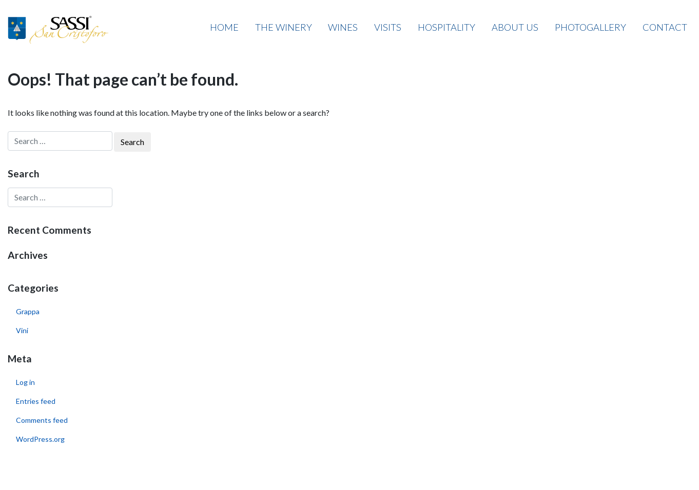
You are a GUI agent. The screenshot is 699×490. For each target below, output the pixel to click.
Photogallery (590, 27)
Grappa (28, 311)
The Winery (283, 27)
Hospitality (446, 27)
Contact (665, 27)
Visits (387, 27)
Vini (22, 330)
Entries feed (35, 401)
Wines (343, 27)
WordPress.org (40, 439)
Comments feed (42, 420)
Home (224, 27)
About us (515, 27)
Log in (25, 382)
